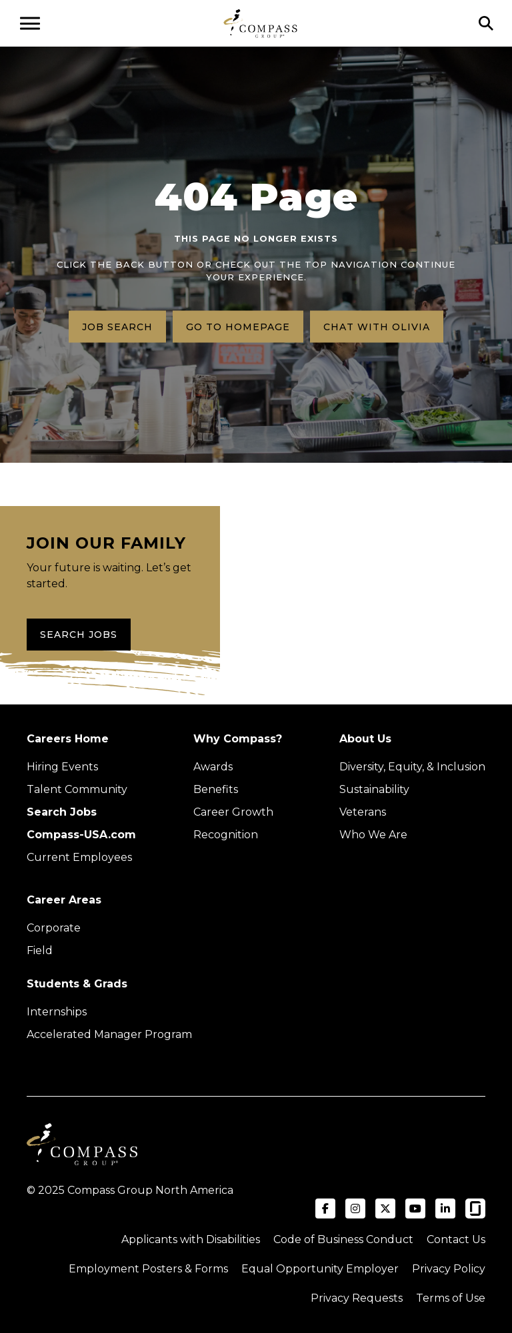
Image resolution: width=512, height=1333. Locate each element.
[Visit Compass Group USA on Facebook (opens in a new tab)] (325, 1208)
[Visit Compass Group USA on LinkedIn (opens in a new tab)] (445, 1208)
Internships (57, 1011)
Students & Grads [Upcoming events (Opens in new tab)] (77, 983)
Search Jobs (78, 635)
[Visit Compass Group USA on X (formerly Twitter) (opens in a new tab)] (385, 1208)
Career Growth (233, 812)
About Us (365, 738)
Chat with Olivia (376, 326)
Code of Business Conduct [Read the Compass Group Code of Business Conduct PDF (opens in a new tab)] (343, 1239)
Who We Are (373, 834)
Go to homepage (238, 326)
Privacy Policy (448, 1268)
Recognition (225, 834)
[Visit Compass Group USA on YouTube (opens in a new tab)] (415, 1208)
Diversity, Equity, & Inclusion (412, 766)
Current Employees (79, 857)
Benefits (215, 789)
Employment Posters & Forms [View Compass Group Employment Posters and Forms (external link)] (148, 1268)
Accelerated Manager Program (109, 1034)
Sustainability (374, 789)
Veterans (362, 812)
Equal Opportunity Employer (320, 1268)
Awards (213, 766)
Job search (117, 326)
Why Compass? (237, 738)
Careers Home (68, 738)
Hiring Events (62, 766)
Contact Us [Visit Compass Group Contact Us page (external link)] (456, 1239)
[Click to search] (486, 23)
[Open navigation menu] (30, 23)
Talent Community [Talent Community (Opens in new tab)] (77, 789)
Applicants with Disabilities (190, 1239)
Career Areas (64, 900)
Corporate (54, 928)
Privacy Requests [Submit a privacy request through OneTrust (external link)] (357, 1298)
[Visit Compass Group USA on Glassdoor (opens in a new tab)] (475, 1208)
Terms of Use (450, 1298)
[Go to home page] (260, 23)
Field (40, 950)
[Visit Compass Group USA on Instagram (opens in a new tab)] (355, 1208)
